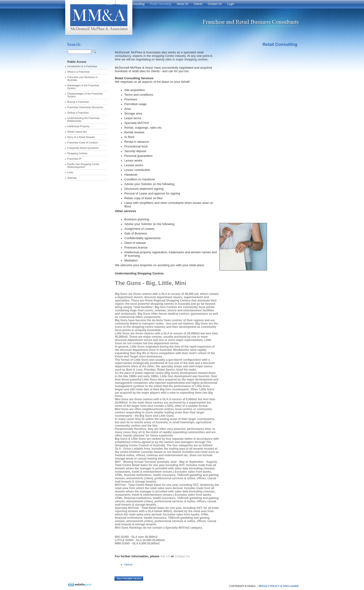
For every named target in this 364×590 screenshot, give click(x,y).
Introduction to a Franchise (82, 66)
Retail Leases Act (77, 131)
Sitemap (72, 177)
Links (70, 172)
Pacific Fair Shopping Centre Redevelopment (83, 165)
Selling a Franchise (78, 112)
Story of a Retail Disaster (81, 137)
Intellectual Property (78, 126)
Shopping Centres (77, 153)
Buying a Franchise (78, 101)
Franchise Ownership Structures (85, 107)
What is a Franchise (78, 71)
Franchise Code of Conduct (82, 142)
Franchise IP (74, 158)
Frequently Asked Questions (83, 148)
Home (128, 564)
